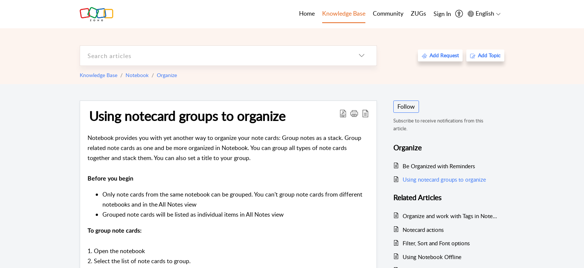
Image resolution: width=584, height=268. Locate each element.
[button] (354, 113)
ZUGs (418, 13)
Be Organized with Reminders (439, 166)
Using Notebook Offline (432, 257)
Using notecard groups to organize (187, 115)
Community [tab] (388, 13)
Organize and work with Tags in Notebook (450, 216)
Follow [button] (406, 106)
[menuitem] (442, 14)
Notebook (137, 75)
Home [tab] (307, 13)
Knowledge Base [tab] (343, 13)
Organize (167, 75)
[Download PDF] (343, 113)
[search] (213, 56)
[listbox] (362, 56)
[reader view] (365, 113)
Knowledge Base (98, 75)
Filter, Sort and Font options (436, 243)
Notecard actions (423, 229)
